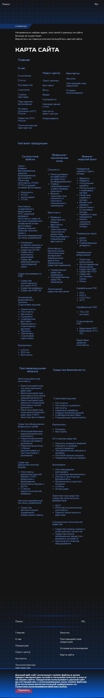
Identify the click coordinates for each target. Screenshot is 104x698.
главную (37, 39)
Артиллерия (28, 191)
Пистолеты (27, 299)
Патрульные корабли (91, 179)
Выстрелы (27, 340)
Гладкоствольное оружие (70, 392)
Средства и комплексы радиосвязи (28, 246)
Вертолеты (57, 206)
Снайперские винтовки (28, 306)
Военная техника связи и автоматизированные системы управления (31, 226)
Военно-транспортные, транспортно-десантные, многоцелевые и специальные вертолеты (63, 224)
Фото (47, 90)
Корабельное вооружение (89, 246)
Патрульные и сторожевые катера (92, 185)
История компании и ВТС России (28, 111)
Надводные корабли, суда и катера (90, 166)
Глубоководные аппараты (93, 236)
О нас (18, 620)
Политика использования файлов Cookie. (41, 686)
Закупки (73, 79)
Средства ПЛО (93, 263)
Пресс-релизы (52, 81)
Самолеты (56, 164)
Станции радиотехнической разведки (32, 473)
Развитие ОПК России (27, 119)
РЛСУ (87, 286)
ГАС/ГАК (89, 288)
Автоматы (27, 301)
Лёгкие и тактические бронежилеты (68, 465)
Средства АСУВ (30, 241)
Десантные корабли (90, 197)
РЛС (86, 284)
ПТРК (24, 193)
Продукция (21, 626)
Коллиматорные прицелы (70, 438)
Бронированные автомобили (27, 173)
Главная (24, 61)
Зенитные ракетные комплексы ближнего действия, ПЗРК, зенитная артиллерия (34, 398)
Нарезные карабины (67, 390)
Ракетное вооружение (91, 252)
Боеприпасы (25, 331)
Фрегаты (89, 173)
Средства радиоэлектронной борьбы (29, 447)
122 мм (25, 335)
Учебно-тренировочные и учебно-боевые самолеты (63, 181)
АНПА (88, 233)
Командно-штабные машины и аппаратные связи (33, 236)
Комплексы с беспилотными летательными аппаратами (59, 241)
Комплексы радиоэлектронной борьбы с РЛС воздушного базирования (32, 459)
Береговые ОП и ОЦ (94, 319)
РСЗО (24, 188)
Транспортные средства (66, 482)
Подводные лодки (92, 226)
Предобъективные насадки (66, 442)
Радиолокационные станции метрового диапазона (33, 424)
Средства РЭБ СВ (31, 280)
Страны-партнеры (24, 96)
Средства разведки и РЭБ (30, 265)
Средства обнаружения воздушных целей (32, 409)
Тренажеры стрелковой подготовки (28, 321)
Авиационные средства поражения (62, 252)
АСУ (87, 291)
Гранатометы (29, 296)
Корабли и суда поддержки (93, 209)
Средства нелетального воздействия (66, 485)
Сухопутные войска (31, 156)
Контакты (21, 639)
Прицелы (26, 317)
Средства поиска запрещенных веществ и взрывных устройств (70, 523)
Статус (22, 81)
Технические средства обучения (61, 278)
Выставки (50, 86)
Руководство (26, 86)
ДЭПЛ (87, 231)
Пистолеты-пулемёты (68, 386)
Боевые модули (27, 220)
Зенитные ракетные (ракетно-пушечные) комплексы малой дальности (33, 389)
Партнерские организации (26, 103)
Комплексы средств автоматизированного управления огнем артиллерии (31, 215)
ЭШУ (58, 491)
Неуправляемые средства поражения (63, 267)
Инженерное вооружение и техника (31, 288)
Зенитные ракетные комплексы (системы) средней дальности (34, 381)
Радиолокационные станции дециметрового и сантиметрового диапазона (33, 434)
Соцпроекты (51, 99)
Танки (21, 163)
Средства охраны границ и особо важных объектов (70, 516)
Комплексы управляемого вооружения (26, 202)
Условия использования (77, 91)
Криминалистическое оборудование (68, 529)
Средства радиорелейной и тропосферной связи (31, 254)
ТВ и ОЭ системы (89, 303)
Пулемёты (27, 303)
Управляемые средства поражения (61, 261)
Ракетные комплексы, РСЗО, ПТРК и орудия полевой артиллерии (31, 179)
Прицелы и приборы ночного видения (67, 430)
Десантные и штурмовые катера (92, 203)
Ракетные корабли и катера (90, 192)
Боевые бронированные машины (27, 168)
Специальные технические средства (68, 508)
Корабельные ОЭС (92, 297)
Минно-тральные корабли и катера (90, 216)
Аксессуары (62, 475)
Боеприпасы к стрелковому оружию (29, 312)
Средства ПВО (93, 261)
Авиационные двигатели (58, 248)
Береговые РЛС (93, 316)
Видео (47, 95)
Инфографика (52, 118)
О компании (25, 76)
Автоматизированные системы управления (31, 483)
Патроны (60, 411)
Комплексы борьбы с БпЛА (33, 467)
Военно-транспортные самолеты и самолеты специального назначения (61, 193)
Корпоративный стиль (53, 105)
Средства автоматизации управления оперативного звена (33, 492)
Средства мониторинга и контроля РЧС (30, 273)
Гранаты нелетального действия (68, 499)
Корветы (89, 176)
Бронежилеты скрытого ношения (69, 469)
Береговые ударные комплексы (88, 329)
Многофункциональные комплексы (69, 494)
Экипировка (59, 450)
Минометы (27, 186)
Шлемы (59, 473)
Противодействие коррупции (79, 84)
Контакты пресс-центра (52, 112)
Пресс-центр (22, 633)
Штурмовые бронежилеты (63, 460)
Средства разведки (32, 278)
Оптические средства (65, 420)
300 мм (25, 338)
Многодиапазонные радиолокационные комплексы (32, 418)
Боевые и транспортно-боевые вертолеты (64, 212)
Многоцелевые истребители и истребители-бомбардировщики (64, 172)
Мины (87, 272)
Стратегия (24, 90)
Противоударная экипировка (65, 455)
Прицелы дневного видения (66, 426)
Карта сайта (67, 635)
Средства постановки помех (91, 267)
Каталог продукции (33, 142)
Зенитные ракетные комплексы (30, 366)
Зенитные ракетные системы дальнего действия (33, 374)
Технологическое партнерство (28, 126)
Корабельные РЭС (92, 279)
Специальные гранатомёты (63, 398)
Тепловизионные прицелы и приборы (67, 435)
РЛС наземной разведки (26, 208)
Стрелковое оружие (30, 292)
